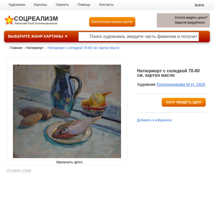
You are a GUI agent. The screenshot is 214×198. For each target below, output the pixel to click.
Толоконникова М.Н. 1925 (180, 84)
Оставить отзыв (19, 170)
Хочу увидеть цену (184, 102)
